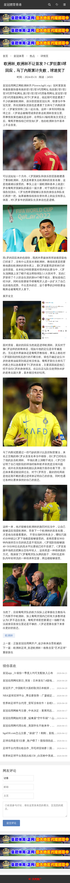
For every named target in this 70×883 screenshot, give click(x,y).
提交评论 (11, 825)
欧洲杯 (9, 635)
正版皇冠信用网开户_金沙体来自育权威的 (37, 643)
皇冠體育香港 (13, 4)
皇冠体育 (19, 56)
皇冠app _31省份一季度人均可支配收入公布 (28, 673)
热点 (32, 56)
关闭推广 (37, 879)
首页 (5, 56)
